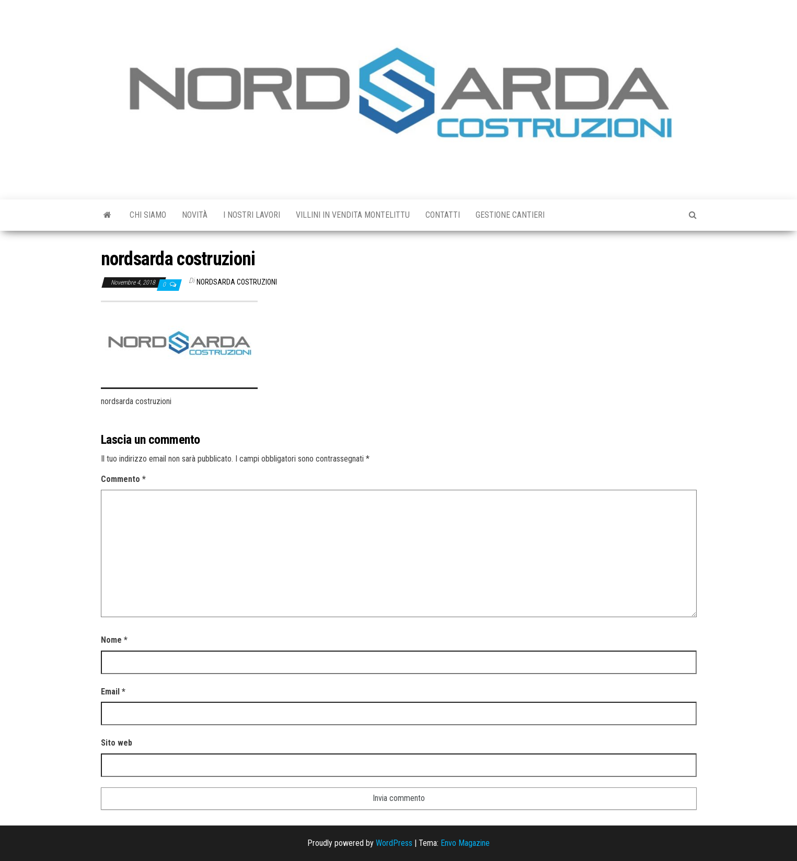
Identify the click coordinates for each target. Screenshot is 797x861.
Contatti (442, 215)
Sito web (116, 743)
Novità (194, 215)
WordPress (394, 843)
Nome (114, 640)
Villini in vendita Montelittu (353, 215)
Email (113, 692)
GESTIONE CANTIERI (510, 215)
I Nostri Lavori (251, 215)
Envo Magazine (465, 843)
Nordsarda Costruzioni (237, 282)
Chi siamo (148, 215)
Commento (123, 479)
